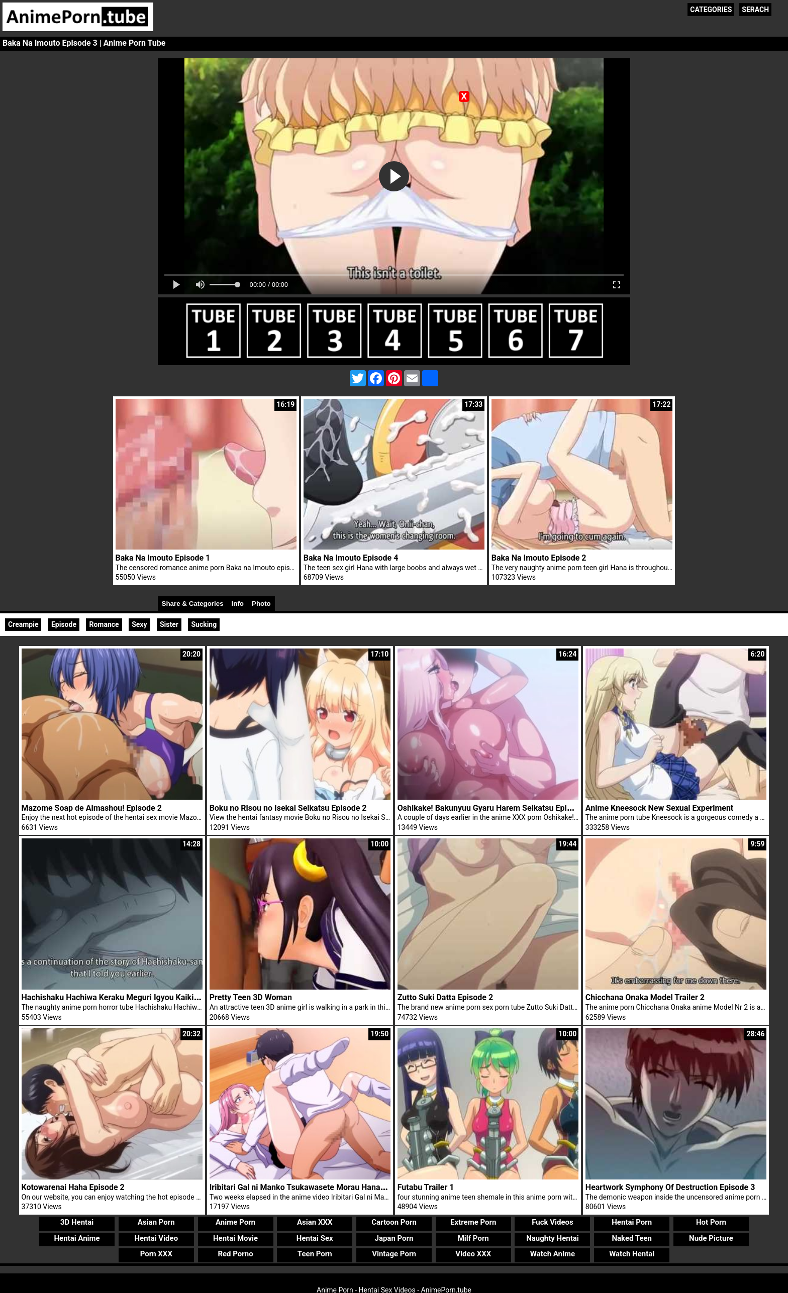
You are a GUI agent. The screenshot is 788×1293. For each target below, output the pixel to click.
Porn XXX (156, 1253)
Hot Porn (711, 1222)
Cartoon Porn (394, 1222)
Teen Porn (315, 1253)
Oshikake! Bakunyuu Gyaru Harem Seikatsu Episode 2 (494, 808)
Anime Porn (235, 1222)
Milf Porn (473, 1238)
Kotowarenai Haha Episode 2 (73, 1187)
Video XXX (473, 1253)
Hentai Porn (632, 1222)
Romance (104, 624)
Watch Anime (552, 1253)
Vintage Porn (394, 1253)
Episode (63, 624)
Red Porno (235, 1253)
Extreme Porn (473, 1222)
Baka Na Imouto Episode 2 (538, 558)
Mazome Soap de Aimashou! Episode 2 (92, 808)
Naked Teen (632, 1238)
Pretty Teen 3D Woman (251, 997)
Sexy (139, 624)
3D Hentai (76, 1222)
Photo (261, 603)
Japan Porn (394, 1238)
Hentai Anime (77, 1238)
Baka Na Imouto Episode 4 (351, 558)
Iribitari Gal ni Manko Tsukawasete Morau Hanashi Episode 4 (319, 1187)
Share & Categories (193, 603)
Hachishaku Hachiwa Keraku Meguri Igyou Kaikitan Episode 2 (132, 997)
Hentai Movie (235, 1238)
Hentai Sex (315, 1238)
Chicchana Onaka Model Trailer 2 (645, 997)
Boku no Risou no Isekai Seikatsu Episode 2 (288, 808)
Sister (169, 624)
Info (238, 603)
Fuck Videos (552, 1222)
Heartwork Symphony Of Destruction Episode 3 (670, 1187)
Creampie (23, 624)
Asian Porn (156, 1222)
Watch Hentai (631, 1253)
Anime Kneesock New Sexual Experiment (659, 808)
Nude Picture (711, 1238)
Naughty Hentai (552, 1238)
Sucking (204, 624)
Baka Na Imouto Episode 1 (163, 558)
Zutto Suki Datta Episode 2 (445, 997)
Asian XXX (314, 1222)
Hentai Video (156, 1238)
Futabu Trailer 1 (426, 1187)
